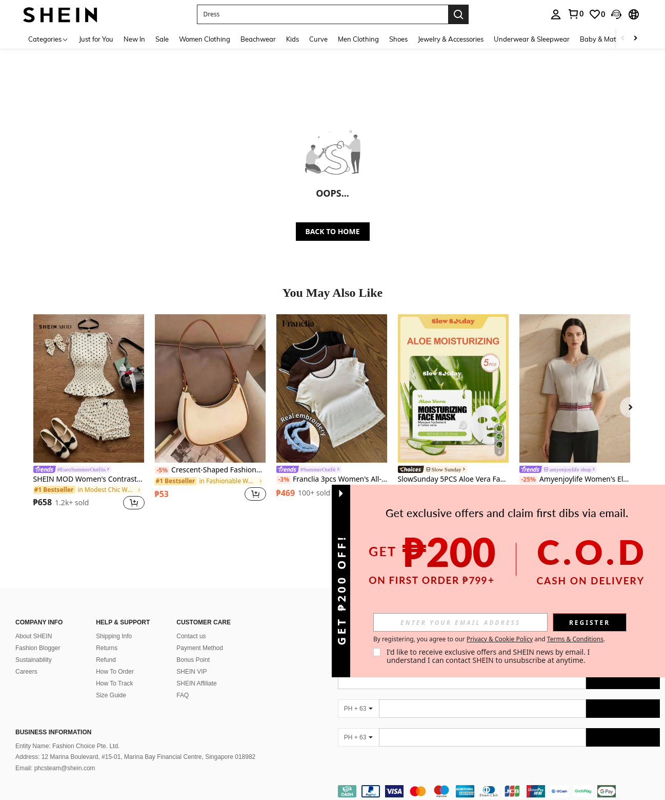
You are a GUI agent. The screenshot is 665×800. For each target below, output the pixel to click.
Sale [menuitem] (162, 39)
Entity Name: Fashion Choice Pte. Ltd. (67, 746)
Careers (26, 671)
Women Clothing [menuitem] (204, 39)
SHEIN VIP (191, 671)
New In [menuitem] (134, 39)
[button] (322, 14)
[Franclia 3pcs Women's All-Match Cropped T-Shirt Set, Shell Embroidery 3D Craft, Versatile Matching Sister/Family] (332, 388)
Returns (106, 648)
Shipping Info (114, 636)
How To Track (114, 683)
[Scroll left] (623, 39)
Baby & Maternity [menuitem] (607, 39)
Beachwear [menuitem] (258, 39)
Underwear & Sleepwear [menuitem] (532, 39)
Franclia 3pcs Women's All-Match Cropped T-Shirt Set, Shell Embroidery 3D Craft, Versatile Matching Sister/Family (332, 479)
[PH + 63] (358, 708)
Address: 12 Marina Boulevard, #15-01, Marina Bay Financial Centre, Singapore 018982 (135, 756)
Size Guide (111, 695)
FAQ (182, 695)
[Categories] (48, 39)
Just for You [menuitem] (96, 39)
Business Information (53, 732)
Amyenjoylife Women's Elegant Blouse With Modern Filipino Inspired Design (575, 479)
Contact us (191, 636)
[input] (460, 622)
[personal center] (556, 14)
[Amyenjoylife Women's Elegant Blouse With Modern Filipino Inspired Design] (575, 388)
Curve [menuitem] (318, 39)
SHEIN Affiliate (196, 683)
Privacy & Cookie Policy (500, 639)
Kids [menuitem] (292, 39)
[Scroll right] (635, 39)
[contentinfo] (499, 791)
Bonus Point (193, 659)
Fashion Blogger (37, 648)
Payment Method (199, 648)
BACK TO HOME (333, 231)
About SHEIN (33, 636)
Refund (106, 659)
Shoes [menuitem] (398, 39)
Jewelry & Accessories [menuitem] (450, 39)
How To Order (115, 671)
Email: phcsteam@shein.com (55, 768)
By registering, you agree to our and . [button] (489, 639)
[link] (575, 14)
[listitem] (89, 413)
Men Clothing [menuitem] (358, 39)
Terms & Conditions (575, 639)
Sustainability (33, 659)
